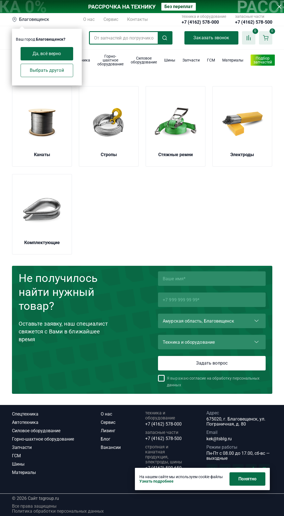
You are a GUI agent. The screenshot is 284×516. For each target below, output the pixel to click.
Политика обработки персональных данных (58, 511)
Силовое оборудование (36, 430)
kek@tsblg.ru (219, 438)
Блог (105, 439)
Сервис (110, 19)
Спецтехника (25, 414)
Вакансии (111, 447)
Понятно (247, 478)
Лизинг (108, 430)
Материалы (24, 472)
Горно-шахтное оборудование (43, 439)
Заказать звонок (211, 37)
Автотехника (25, 422)
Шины (18, 464)
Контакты (137, 19)
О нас (89, 19)
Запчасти (22, 447)
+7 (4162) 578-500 (253, 22)
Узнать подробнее (156, 481)
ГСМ (16, 455)
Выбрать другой (47, 70)
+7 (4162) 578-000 (200, 22)
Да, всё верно (47, 53)
